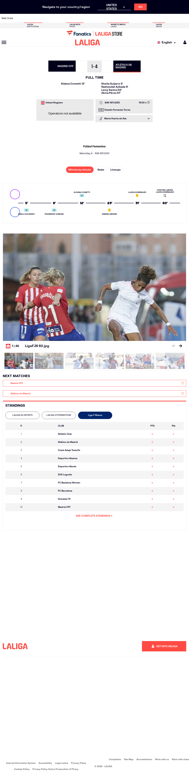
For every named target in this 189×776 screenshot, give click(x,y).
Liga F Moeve (95, 415)
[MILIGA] (184, 42)
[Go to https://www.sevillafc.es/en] (167, 18)
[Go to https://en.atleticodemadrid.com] (28, 18)
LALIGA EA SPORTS (22, 415)
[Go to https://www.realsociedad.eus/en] (158, 18)
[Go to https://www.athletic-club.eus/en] (19, 18)
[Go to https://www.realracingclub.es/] (106, 18)
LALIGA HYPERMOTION (59, 415)
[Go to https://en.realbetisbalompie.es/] (141, 18)
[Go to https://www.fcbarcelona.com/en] (71, 18)
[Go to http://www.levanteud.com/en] (89, 18)
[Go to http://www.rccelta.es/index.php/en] (45, 18)
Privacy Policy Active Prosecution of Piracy (55, 769)
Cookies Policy (22, 769)
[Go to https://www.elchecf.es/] (63, 18)
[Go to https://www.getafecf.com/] (80, 18)
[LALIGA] (87, 42)
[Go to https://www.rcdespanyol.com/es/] (132, 18)
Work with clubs (180, 759)
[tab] (22, 415)
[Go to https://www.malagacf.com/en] (97, 18)
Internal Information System (21, 763)
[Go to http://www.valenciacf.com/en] (176, 18)
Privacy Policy (78, 763)
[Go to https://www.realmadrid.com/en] (150, 18)
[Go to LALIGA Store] (94, 33)
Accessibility (45, 763)
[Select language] (167, 42)
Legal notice (61, 763)
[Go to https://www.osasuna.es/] (36, 18)
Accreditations (144, 759)
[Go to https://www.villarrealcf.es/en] (185, 18)
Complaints (115, 759)
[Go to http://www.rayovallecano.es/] (115, 18)
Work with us (162, 759)
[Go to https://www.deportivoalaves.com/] (54, 18)
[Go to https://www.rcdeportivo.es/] (123, 18)
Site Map (128, 759)
